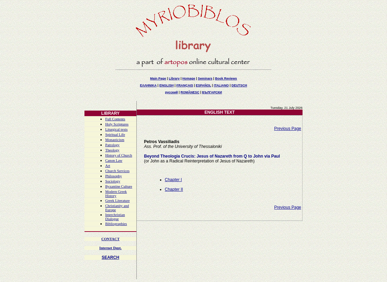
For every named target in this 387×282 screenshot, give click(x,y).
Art (107, 166)
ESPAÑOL (203, 85)
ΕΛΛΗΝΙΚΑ (148, 85)
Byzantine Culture (118, 186)
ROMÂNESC (190, 92)
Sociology (112, 181)
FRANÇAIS (184, 85)
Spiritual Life (115, 135)
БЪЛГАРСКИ (212, 92)
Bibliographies (116, 224)
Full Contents (115, 119)
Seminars (205, 78)
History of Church (118, 155)
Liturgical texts (116, 129)
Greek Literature (117, 201)
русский (171, 92)
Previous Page (287, 128)
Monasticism (114, 140)
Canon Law (113, 160)
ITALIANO (221, 85)
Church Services (117, 171)
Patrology (112, 145)
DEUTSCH (239, 85)
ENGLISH (166, 85)
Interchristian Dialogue (115, 217)
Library (174, 78)
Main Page (158, 78)
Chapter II (174, 189)
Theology (112, 150)
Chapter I (173, 179)
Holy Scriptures (116, 124)
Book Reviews (226, 78)
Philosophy (113, 176)
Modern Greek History (116, 194)
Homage (188, 78)
